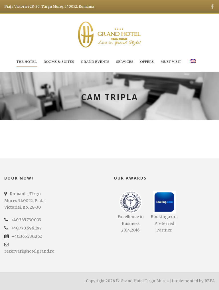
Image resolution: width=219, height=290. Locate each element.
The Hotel (27, 61)
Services (124, 61)
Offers (147, 61)
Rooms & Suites (59, 61)
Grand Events (95, 61)
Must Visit (171, 61)
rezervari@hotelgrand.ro (29, 251)
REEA (209, 281)
